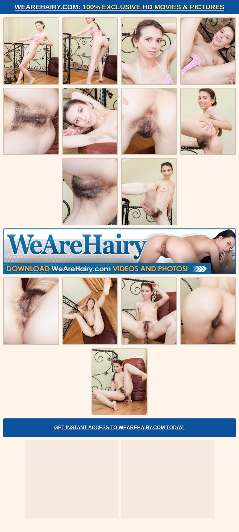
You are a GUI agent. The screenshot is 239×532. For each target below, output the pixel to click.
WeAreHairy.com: (119, 7)
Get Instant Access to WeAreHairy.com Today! (119, 427)
